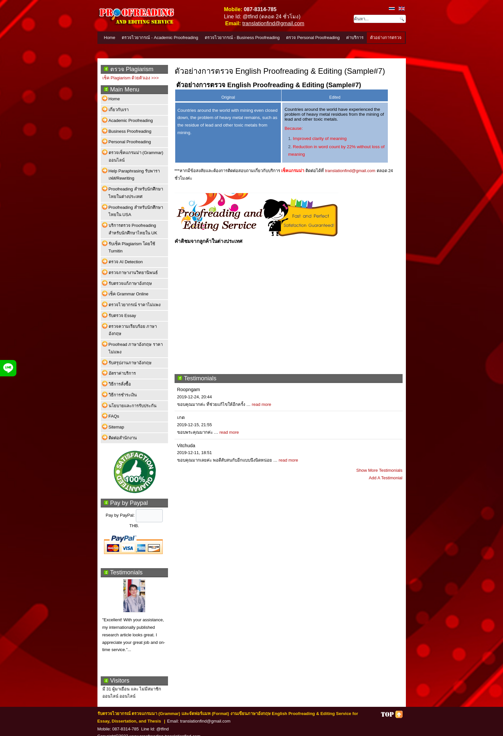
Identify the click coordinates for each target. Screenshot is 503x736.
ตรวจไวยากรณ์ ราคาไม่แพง (135, 304)
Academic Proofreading (131, 120)
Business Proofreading (130, 131)
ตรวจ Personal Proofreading (313, 37)
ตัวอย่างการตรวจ (386, 37)
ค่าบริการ (355, 37)
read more (261, 404)
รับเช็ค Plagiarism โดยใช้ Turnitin (132, 247)
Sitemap (116, 427)
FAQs (114, 416)
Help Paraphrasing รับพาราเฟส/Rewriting (134, 175)
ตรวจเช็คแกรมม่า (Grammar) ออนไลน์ (136, 156)
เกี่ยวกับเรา (119, 109)
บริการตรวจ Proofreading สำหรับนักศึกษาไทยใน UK (133, 229)
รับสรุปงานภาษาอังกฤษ (130, 362)
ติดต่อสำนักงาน (123, 437)
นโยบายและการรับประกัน (133, 405)
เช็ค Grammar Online (129, 293)
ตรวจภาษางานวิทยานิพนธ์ (133, 272)
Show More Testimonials (379, 470)
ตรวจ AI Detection (126, 261)
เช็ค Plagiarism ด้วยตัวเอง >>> (130, 77)
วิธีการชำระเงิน (123, 394)
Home (109, 37)
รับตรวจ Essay (122, 315)
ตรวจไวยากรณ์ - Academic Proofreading (160, 37)
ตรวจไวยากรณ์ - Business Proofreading (242, 37)
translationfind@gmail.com (273, 23)
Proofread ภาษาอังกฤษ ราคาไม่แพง (136, 348)
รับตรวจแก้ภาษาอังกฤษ (130, 283)
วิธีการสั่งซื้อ (120, 384)
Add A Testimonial (385, 477)
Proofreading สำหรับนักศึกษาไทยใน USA (136, 211)
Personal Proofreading (130, 141)
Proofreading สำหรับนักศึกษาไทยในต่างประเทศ (136, 193)
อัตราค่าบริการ (122, 373)
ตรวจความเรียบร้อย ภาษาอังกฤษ (133, 330)
